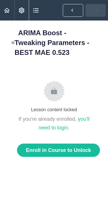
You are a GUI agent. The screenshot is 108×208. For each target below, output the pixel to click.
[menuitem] (21, 10)
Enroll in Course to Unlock (58, 150)
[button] (7, 10)
